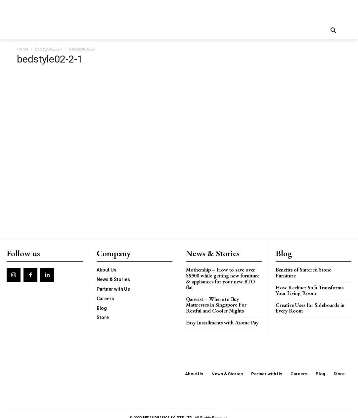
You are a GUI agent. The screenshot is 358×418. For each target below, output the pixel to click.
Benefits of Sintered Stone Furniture (313, 269)
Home (22, 49)
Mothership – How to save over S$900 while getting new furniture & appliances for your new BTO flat (224, 274)
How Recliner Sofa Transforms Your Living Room (313, 283)
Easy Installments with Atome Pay (221, 314)
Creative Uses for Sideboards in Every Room (308, 301)
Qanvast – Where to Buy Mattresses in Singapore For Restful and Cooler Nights (223, 297)
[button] (333, 31)
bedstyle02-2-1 (49, 49)
